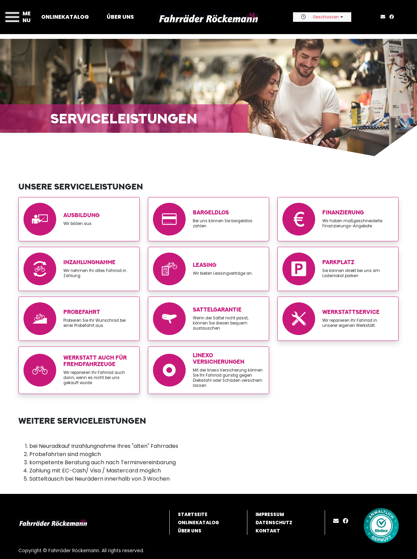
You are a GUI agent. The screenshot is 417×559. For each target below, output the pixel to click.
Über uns (120, 17)
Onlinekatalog (65, 17)
